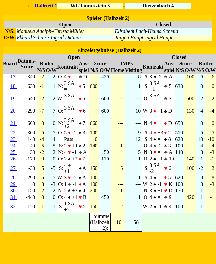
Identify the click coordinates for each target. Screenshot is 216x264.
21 (13, 123)
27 (13, 168)
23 (13, 139)
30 (13, 190)
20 (13, 111)
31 (13, 197)
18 (13, 86)
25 (13, 152)
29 (13, 184)
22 (13, 132)
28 (13, 177)
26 (13, 158)
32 (13, 206)
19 (13, 98)
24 (13, 145)
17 (13, 76)
